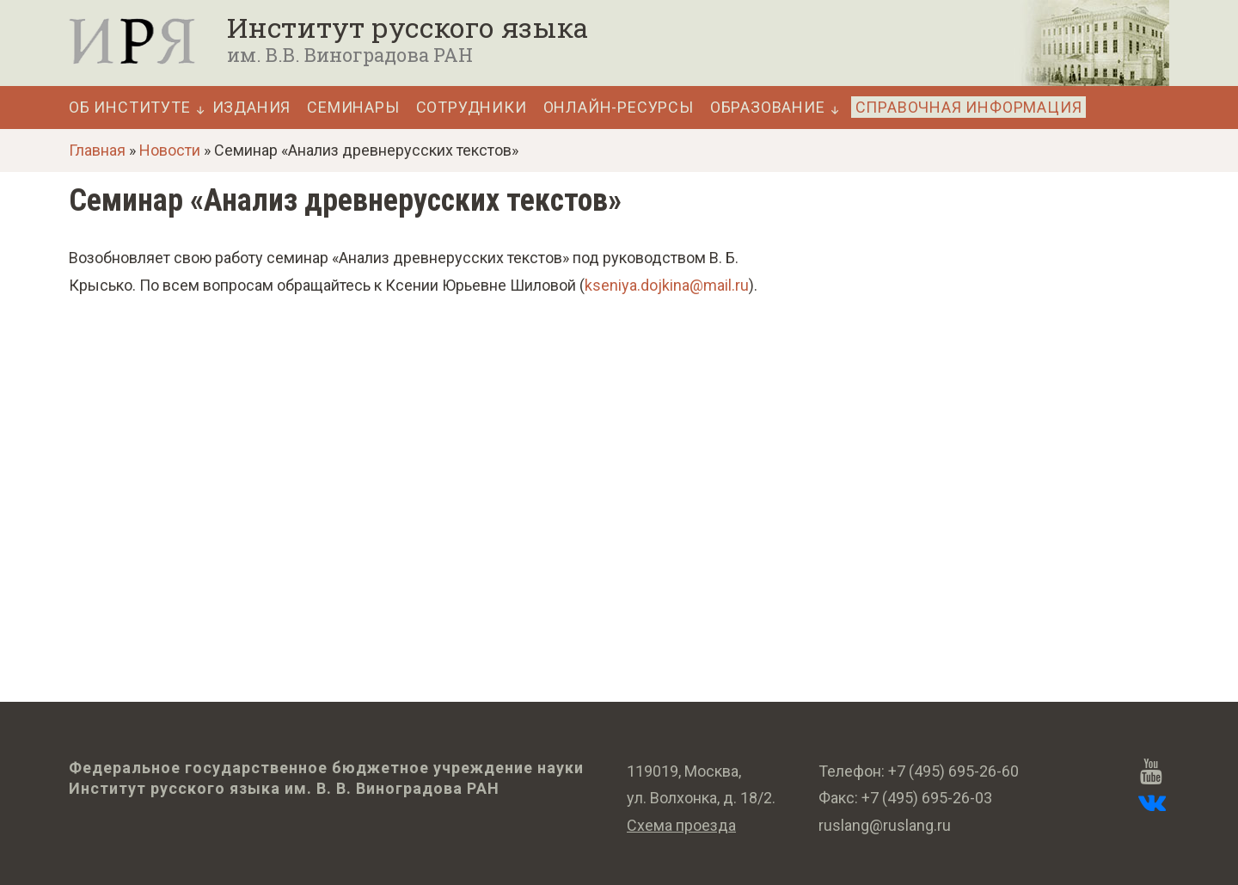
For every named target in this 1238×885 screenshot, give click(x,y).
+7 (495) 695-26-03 (926, 798)
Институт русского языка (407, 27)
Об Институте (130, 107)
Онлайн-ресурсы (618, 107)
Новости (169, 150)
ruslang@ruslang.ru (884, 825)
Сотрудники (471, 107)
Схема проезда (681, 825)
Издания (251, 107)
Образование (767, 107)
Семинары (353, 107)
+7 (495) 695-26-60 (953, 771)
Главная (97, 150)
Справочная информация (968, 107)
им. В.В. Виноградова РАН (350, 54)
